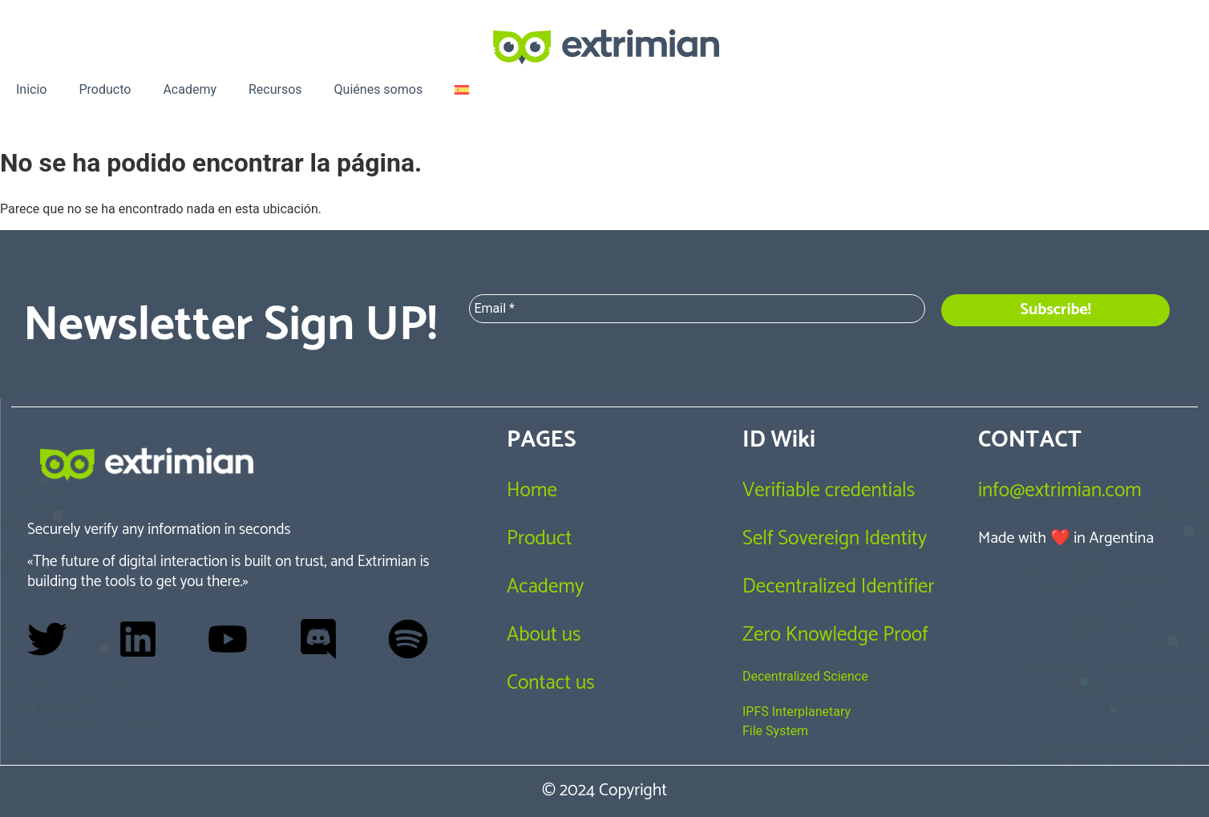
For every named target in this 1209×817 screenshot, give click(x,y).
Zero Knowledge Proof (835, 635)
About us (544, 635)
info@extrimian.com (1060, 491)
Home (532, 491)
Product (539, 539)
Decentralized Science (805, 676)
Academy (189, 89)
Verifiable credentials (828, 491)
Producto (105, 89)
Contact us (551, 683)
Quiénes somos (378, 89)
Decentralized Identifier (838, 587)
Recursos (275, 89)
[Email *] (697, 308)
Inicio (31, 89)
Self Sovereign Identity (834, 539)
